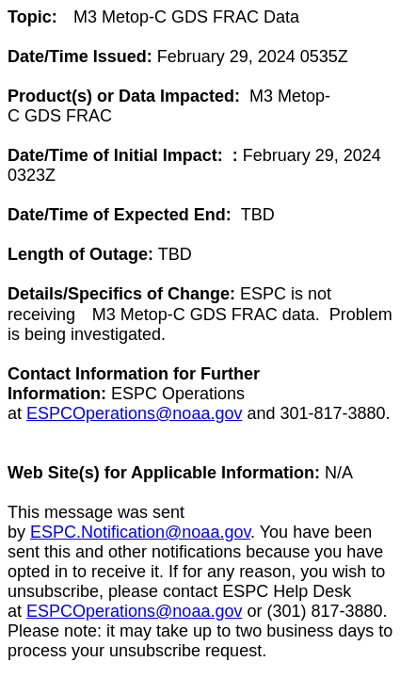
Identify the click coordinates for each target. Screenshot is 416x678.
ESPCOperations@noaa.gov (134, 413)
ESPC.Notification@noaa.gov (140, 532)
